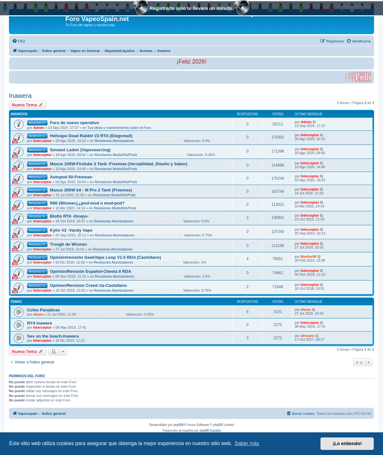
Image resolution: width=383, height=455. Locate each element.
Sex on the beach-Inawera (53, 336)
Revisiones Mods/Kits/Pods (116, 155)
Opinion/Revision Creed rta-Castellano (88, 285)
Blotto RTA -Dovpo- (69, 216)
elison (38, 314)
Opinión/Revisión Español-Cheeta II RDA (90, 271)
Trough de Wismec (68, 244)
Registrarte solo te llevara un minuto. (191, 8)
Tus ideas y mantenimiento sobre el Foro (119, 128)
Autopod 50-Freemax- (71, 177)
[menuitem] (18, 41)
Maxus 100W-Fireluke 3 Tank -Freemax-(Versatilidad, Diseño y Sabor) (118, 163)
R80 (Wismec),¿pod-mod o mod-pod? (87, 203)
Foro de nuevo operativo (74, 122)
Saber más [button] (247, 443)
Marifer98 (308, 256)
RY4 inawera (39, 323)
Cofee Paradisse (43, 310)
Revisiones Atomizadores (114, 141)
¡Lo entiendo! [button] (347, 443)
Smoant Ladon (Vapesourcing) (80, 149)
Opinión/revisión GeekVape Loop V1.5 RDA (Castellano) (105, 257)
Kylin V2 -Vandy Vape (71, 230)
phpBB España (210, 430)
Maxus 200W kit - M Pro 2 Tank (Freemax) (91, 190)
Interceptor (42, 141)
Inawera (20, 95)
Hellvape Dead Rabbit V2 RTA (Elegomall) (91, 135)
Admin (38, 128)
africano (307, 336)
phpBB (178, 425)
